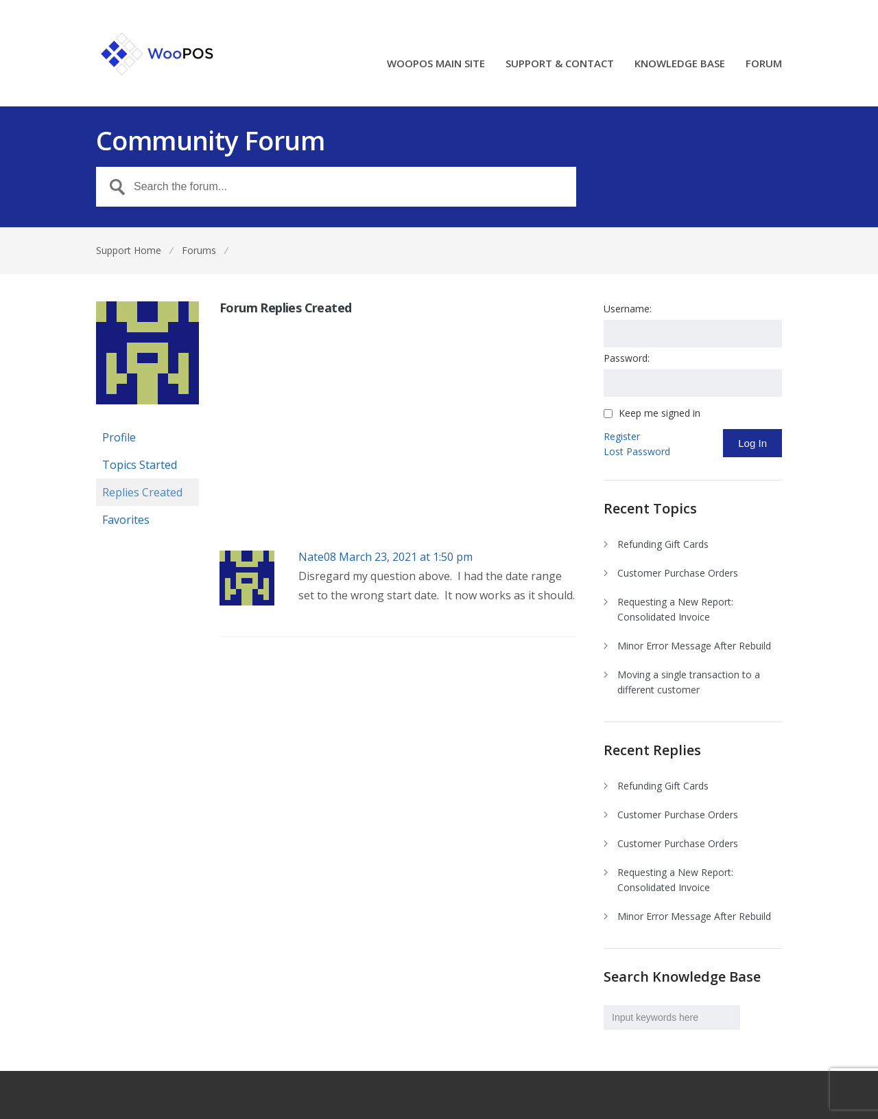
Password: (627, 358)
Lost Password (637, 451)
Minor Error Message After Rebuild (694, 645)
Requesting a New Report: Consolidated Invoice (675, 609)
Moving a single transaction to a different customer (688, 682)
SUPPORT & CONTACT (560, 64)
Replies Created (142, 492)
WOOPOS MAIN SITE (436, 64)
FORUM (764, 64)
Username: (628, 308)
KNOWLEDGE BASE (679, 64)
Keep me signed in (659, 413)
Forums (199, 250)
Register (622, 436)
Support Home (128, 250)
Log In (752, 443)
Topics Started (139, 464)
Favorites (126, 519)
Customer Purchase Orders (677, 572)
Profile (119, 437)
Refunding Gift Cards (663, 544)
